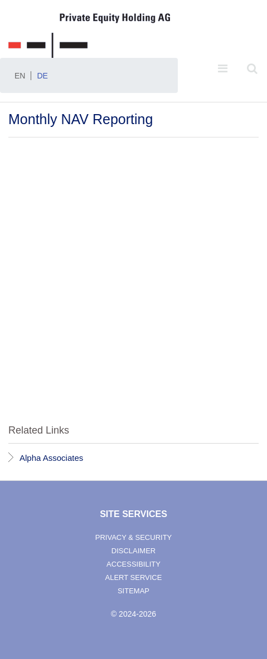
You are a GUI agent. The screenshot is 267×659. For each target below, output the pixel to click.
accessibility (133, 564)
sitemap (133, 591)
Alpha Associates (51, 458)
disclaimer (133, 551)
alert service (133, 577)
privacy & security (133, 537)
